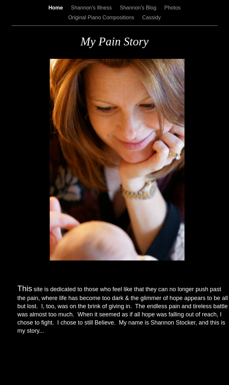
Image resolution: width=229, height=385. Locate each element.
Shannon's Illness (92, 7)
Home (56, 7)
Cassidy (151, 17)
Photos (172, 7)
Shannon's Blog (139, 7)
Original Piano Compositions (101, 17)
